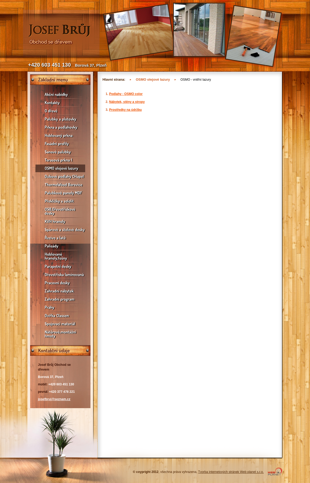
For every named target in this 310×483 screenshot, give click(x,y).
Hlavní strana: (114, 79)
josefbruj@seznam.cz (54, 399)
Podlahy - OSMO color (126, 94)
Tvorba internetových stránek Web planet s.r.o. (231, 472)
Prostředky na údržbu (125, 110)
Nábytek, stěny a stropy (127, 102)
